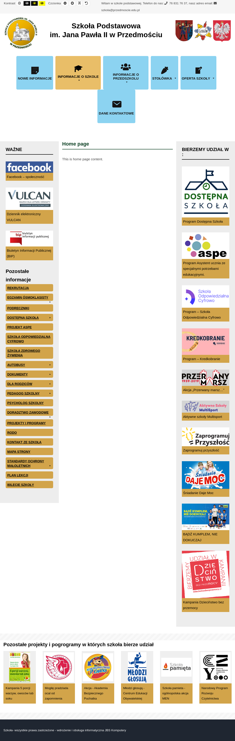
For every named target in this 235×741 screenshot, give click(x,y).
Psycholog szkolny (25, 403)
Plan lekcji (17, 475)
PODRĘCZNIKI (18, 308)
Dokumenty (29, 374)
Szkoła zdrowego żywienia (23, 353)
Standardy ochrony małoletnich (29, 463)
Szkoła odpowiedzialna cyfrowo (28, 339)
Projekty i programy (26, 423)
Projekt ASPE (19, 327)
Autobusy (29, 365)
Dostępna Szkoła (29, 317)
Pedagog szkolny (29, 393)
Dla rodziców (29, 384)
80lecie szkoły (20, 485)
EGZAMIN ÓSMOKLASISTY (29, 298)
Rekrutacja (18, 288)
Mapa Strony (18, 451)
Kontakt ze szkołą (24, 442)
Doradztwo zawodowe (29, 413)
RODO (12, 432)
